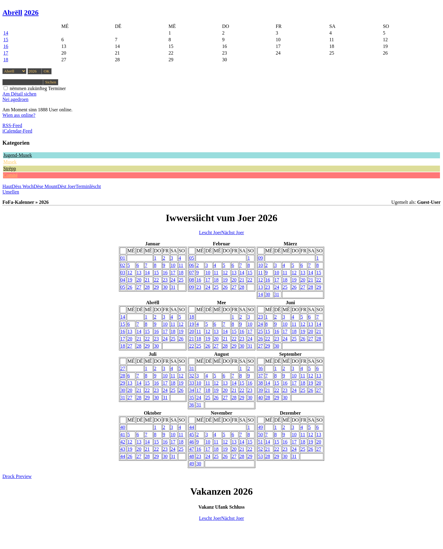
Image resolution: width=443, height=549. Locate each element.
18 (5, 59)
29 (156, 287)
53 (260, 456)
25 (181, 279)
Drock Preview (17, 476)
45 (191, 434)
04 (122, 279)
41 (122, 434)
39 (260, 390)
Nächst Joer (232, 232)
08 (191, 279)
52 (260, 449)
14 (5, 32)
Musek (10, 161)
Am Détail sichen (19, 93)
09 (191, 287)
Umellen (10, 191)
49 (191, 463)
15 (5, 39)
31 (173, 287)
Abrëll (12, 12)
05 (122, 287)
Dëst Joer (67, 186)
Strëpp (9, 168)
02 (122, 265)
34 (191, 390)
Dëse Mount (46, 186)
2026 (31, 12)
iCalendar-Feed (17, 130)
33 (191, 383)
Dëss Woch (23, 186)
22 (156, 279)
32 (191, 375)
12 (129, 272)
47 (191, 449)
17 (5, 53)
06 (191, 265)
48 (191, 456)
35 (191, 397)
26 (129, 287)
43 (122, 449)
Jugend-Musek (17, 155)
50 (260, 434)
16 (5, 46)
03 (122, 272)
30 (165, 287)
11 (181, 265)
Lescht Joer (210, 232)
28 (147, 287)
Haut (7, 186)
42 (122, 441)
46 (191, 441)
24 (173, 279)
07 (191, 272)
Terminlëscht (88, 186)
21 (147, 279)
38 (260, 383)
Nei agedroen (15, 99)
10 (173, 265)
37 (260, 375)
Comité (10, 175)
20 (138, 279)
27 (138, 287)
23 (165, 279)
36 (191, 404)
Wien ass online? (18, 115)
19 (129, 279)
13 (138, 272)
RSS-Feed (12, 125)
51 (260, 441)
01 (122, 258)
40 (260, 397)
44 (122, 456)
